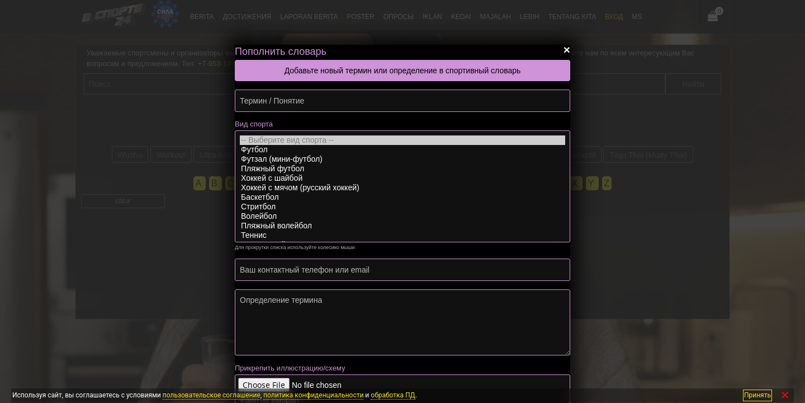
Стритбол (402, 207)
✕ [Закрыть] (785, 395)
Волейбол (402, 216)
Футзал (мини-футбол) (402, 159)
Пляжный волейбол (402, 226)
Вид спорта (254, 124)
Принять (757, 395)
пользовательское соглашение (212, 395)
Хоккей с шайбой (402, 178)
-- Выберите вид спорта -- (402, 140)
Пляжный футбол (402, 169)
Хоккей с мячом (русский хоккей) (402, 188)
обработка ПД (393, 395)
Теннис (402, 235)
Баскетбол (402, 197)
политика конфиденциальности (313, 395)
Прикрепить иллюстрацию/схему (290, 368)
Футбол (402, 149)
